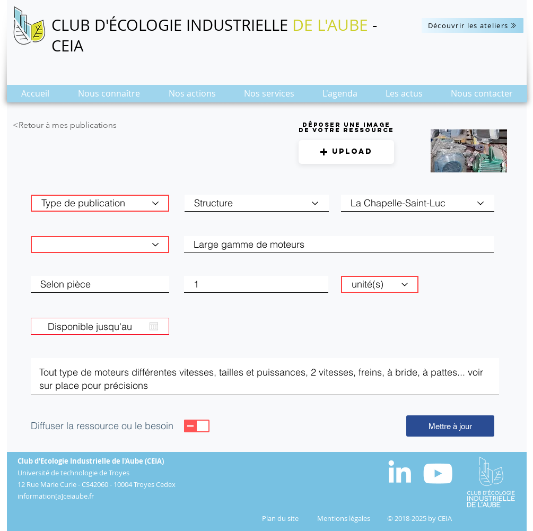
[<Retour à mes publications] (85, 125)
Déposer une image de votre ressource (346, 127)
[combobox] (417, 203)
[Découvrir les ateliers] (472, 25)
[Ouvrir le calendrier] (154, 326)
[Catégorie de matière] (100, 244)
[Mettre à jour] (450, 426)
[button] (109, 97)
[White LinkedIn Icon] (399, 471)
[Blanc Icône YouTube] (438, 473)
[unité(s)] (379, 284)
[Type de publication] (100, 203)
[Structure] (257, 203)
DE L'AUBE (330, 25)
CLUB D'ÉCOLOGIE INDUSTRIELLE (171, 25)
